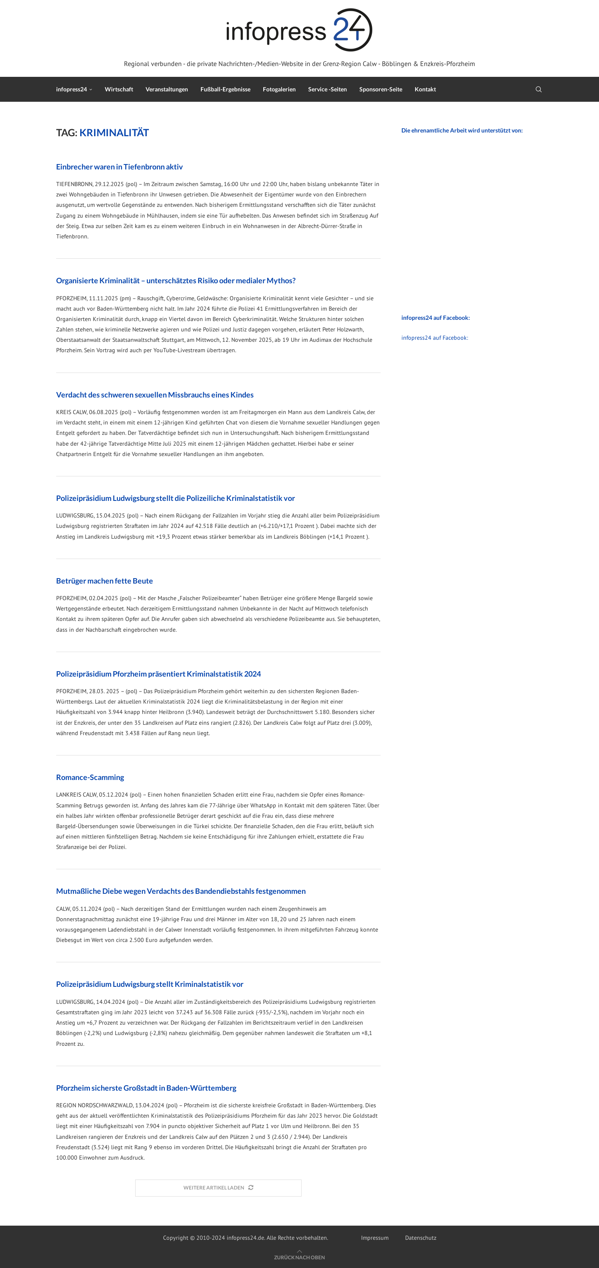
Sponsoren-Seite (380, 89)
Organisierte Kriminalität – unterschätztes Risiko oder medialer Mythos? (176, 280)
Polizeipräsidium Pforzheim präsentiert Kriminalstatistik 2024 (158, 673)
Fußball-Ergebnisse (225, 89)
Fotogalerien (279, 89)
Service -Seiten (327, 89)
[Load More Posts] (218, 1188)
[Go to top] (299, 1257)
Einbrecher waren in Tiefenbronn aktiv (119, 166)
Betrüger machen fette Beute (104, 580)
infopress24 (71, 89)
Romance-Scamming (90, 777)
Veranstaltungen (167, 89)
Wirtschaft (119, 89)
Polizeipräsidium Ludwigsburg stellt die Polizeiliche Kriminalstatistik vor (175, 498)
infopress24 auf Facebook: (434, 337)
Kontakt (425, 89)
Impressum (375, 1237)
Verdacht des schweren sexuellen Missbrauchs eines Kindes (155, 394)
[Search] (539, 89)
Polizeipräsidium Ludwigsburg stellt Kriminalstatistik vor (149, 983)
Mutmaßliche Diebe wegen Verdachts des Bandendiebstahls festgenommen (181, 890)
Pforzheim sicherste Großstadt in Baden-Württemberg (146, 1087)
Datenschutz (420, 1237)
